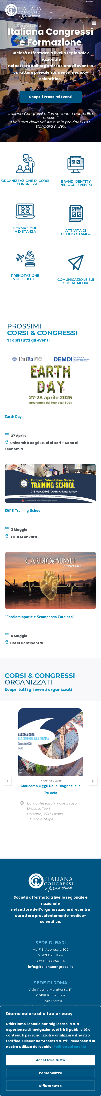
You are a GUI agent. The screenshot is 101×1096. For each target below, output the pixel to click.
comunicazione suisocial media (75, 281)
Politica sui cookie (69, 1046)
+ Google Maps (40, 819)
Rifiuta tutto (50, 1085)
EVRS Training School (23, 510)
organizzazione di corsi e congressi (25, 182)
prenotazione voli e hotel (25, 277)
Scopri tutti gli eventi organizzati (38, 689)
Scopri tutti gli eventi (28, 340)
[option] (50, 771)
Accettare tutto (50, 1060)
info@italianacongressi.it (50, 967)
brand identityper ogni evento (76, 183)
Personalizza (50, 1073)
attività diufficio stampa (76, 232)
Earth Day (13, 416)
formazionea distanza (25, 230)
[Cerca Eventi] (18, 35)
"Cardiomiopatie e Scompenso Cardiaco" (39, 617)
